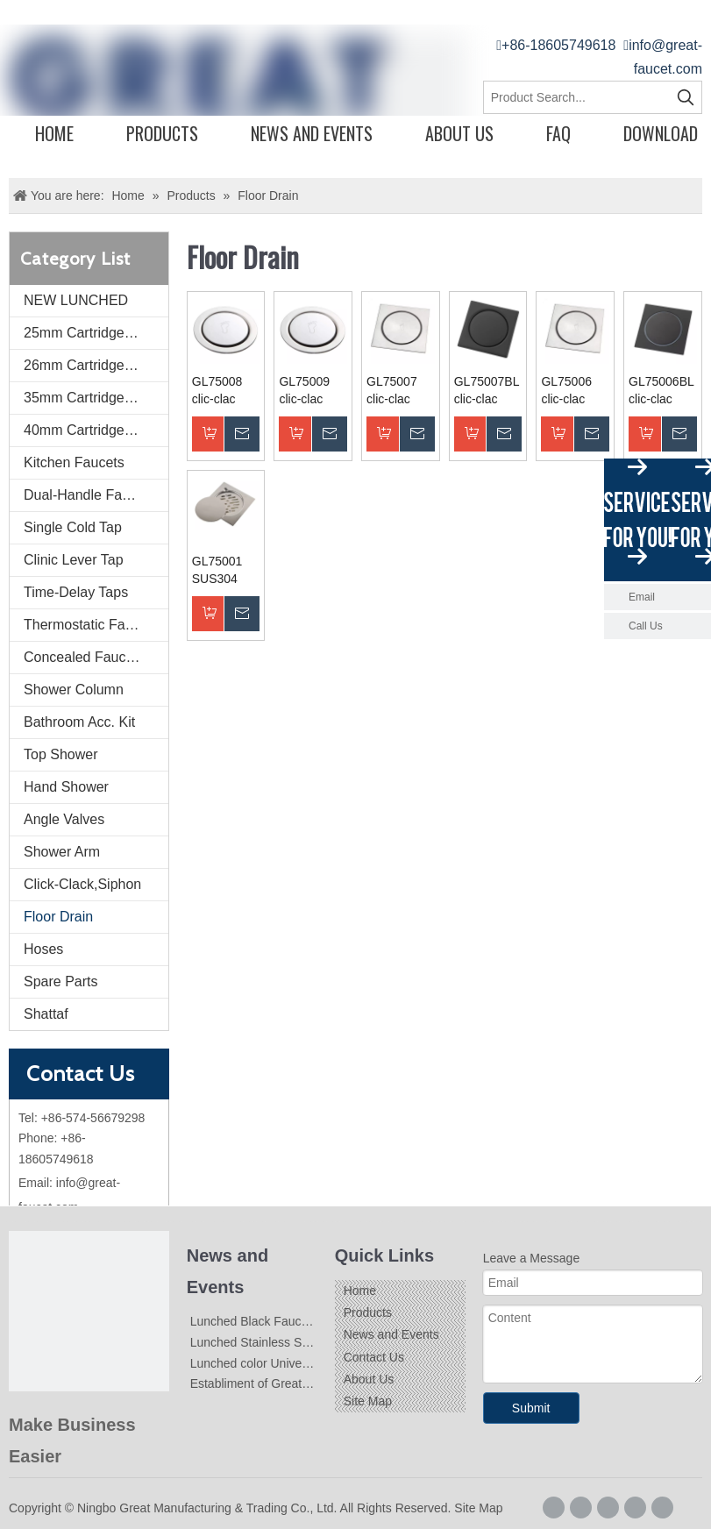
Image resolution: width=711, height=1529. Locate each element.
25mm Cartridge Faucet (96, 332)
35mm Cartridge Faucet (96, 397)
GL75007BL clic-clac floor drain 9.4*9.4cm (486, 391)
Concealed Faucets (84, 657)
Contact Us (374, 1357)
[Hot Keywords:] (685, 97)
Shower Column (74, 689)
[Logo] (89, 1311)
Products (162, 133)
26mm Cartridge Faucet (96, 365)
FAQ (558, 133)
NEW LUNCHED (76, 300)
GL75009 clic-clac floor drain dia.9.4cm (306, 391)
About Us (459, 133)
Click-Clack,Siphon (82, 884)
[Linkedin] (608, 1507)
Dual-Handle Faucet (86, 494)
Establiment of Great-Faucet (267, 1383)
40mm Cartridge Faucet (96, 430)
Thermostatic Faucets (91, 624)
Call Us (646, 626)
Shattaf (46, 1013)
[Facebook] (554, 1507)
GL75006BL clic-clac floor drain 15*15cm (661, 391)
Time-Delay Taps (76, 592)
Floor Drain (58, 916)
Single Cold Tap (73, 527)
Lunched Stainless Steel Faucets (279, 1342)
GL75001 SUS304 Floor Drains (225, 570)
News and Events (312, 133)
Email (642, 597)
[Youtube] (662, 1507)
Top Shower (61, 754)
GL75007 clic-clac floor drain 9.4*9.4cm (394, 391)
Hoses (43, 949)
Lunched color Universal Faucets (279, 1363)
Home (54, 133)
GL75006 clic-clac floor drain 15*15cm (568, 391)
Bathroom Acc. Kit (79, 722)
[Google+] (581, 1507)
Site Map (368, 1401)
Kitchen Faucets (74, 462)
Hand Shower (66, 786)
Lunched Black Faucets (254, 1321)
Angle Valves (64, 819)
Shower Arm (62, 851)
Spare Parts (60, 981)
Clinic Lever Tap (74, 559)
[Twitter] (635, 1507)
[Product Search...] (577, 97)
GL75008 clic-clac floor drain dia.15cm (219, 391)
